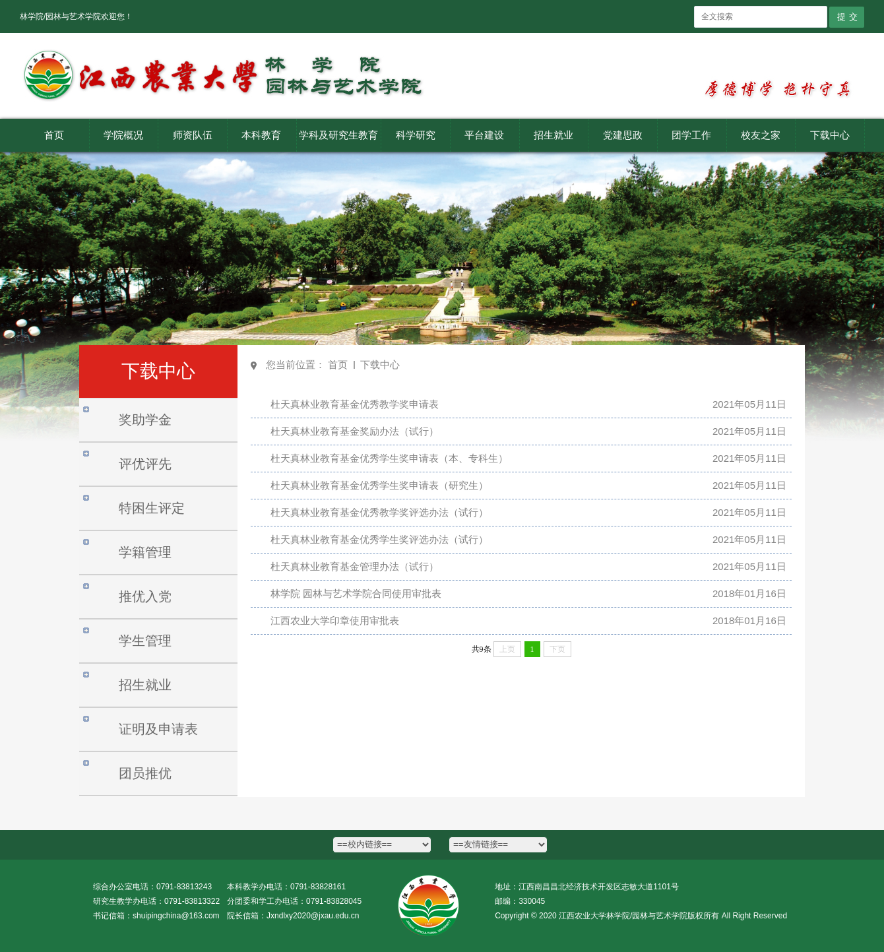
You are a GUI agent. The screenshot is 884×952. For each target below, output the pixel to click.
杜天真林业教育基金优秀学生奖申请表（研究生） (379, 485)
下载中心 (380, 364)
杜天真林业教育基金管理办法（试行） (354, 566)
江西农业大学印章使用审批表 (334, 620)
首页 (338, 364)
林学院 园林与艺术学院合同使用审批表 (355, 593)
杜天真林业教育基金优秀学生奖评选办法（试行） (379, 539)
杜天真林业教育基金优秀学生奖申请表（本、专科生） (389, 458)
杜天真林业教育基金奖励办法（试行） (354, 431)
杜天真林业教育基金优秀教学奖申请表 (354, 404)
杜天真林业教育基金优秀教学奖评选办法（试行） (379, 512)
